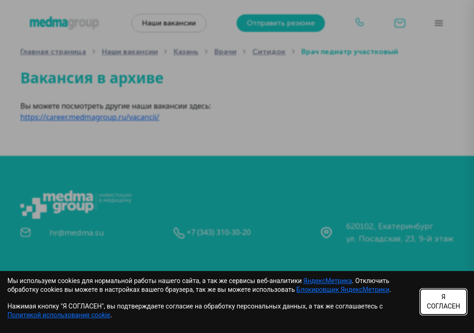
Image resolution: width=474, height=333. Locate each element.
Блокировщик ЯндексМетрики (343, 289)
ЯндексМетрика (327, 280)
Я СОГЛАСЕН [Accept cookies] (443, 301)
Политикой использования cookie (58, 315)
